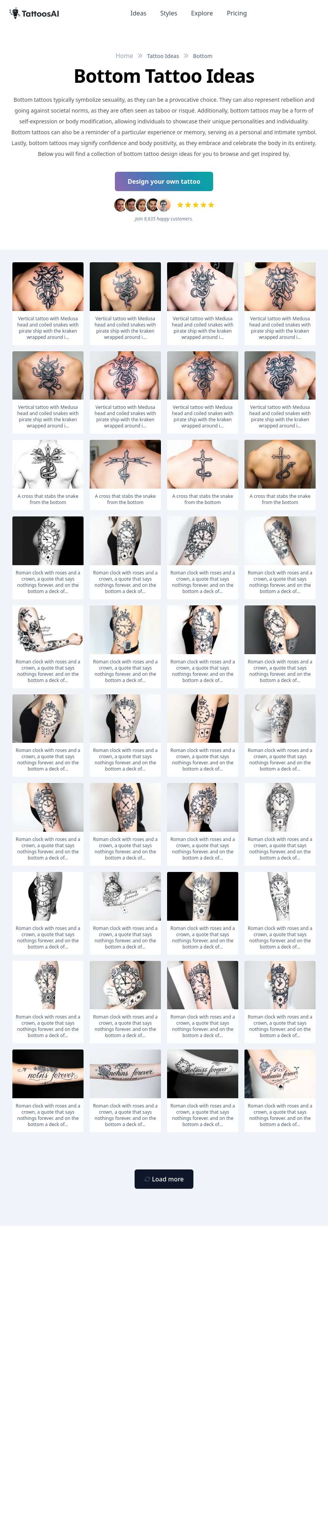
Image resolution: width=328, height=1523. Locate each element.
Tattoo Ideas (163, 56)
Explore (202, 13)
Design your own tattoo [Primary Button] (164, 181)
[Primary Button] (164, 1179)
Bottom (202, 56)
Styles (169, 13)
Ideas (139, 13)
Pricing (237, 13)
